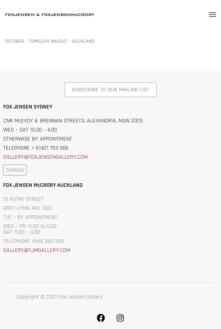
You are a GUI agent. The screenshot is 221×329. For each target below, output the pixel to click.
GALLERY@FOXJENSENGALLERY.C (41, 157)
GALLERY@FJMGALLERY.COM (36, 250)
